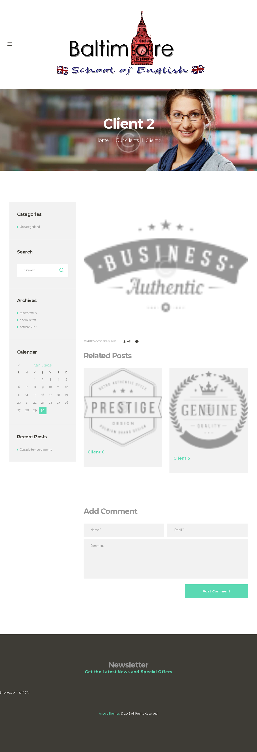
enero (28, 320)
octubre (28, 327)
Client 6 (96, 452)
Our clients (127, 141)
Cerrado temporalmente (36, 449)
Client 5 (181, 458)
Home (102, 141)
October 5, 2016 (105, 341)
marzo (28, 313)
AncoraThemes (109, 713)
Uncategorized (30, 227)
